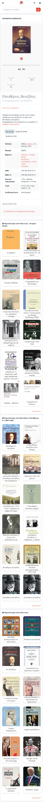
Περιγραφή (10, 131)
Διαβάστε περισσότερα (10, 124)
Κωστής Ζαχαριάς (10, 107)
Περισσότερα (36, 411)
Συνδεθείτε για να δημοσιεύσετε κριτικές (19, 211)
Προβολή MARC (21, 131)
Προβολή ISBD (11, 136)
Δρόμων (30, 144)
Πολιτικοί (24, 166)
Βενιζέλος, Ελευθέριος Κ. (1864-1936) (29, 161)
